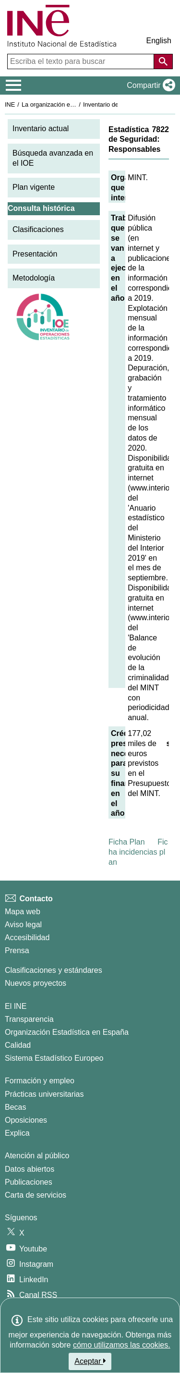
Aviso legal (23, 924)
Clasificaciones (38, 229)
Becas (15, 1107)
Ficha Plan (126, 842)
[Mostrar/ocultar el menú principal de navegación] (14, 85)
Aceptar (90, 1361)
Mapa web (22, 911)
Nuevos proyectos (35, 983)
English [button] (158, 41)
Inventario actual (40, 128)
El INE (15, 1006)
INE (10, 104)
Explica (17, 1133)
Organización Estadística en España (67, 1032)
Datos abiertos (29, 1169)
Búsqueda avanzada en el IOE (52, 158)
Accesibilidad (27, 937)
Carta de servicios (35, 1195)
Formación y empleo (39, 1081)
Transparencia (29, 1019)
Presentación (34, 254)
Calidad (18, 1045)
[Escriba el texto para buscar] (81, 61)
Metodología (33, 278)
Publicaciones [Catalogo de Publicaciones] (28, 1182)
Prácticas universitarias (44, 1094)
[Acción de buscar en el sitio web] (163, 61)
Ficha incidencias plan (138, 852)
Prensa (17, 950)
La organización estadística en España (74, 104)
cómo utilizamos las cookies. (121, 1345)
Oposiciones (26, 1120)
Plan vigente (33, 187)
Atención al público (37, 1156)
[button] (149, 85)
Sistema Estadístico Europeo (54, 1058)
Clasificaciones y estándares (53, 970)
